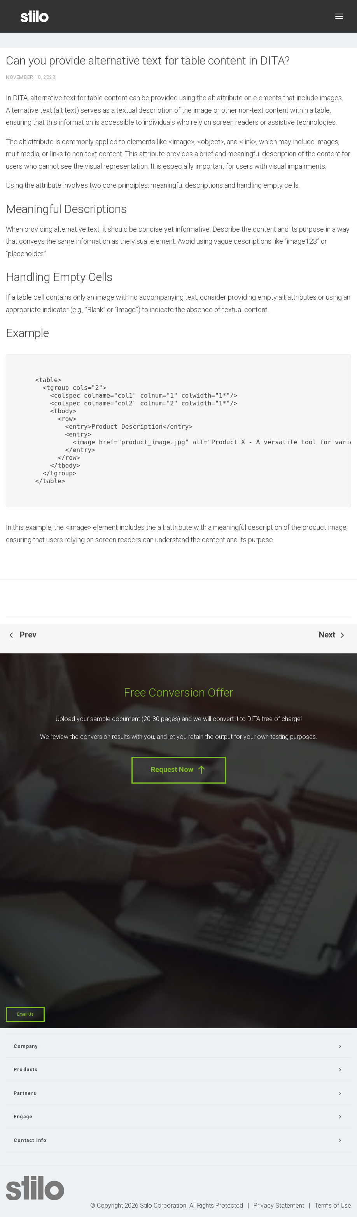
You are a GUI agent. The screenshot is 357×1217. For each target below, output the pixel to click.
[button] (339, 16)
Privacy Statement (279, 1205)
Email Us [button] (25, 1014)
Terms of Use (333, 1205)
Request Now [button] (178, 770)
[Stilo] (34, 16)
